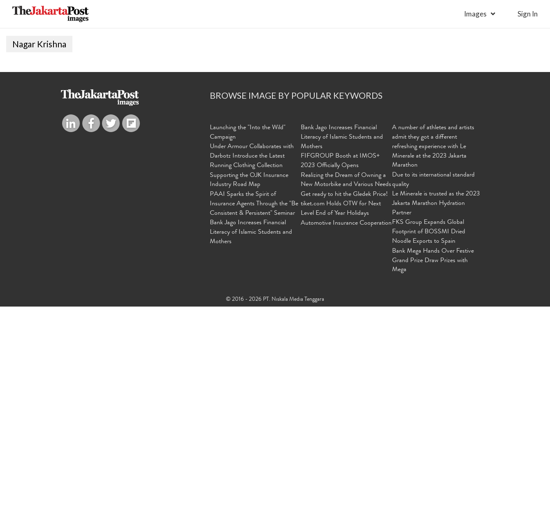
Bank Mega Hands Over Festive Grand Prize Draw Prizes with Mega (433, 484)
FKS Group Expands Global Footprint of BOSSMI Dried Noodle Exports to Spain (428, 457)
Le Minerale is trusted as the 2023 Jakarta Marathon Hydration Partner (436, 428)
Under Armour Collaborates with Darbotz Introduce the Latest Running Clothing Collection (252, 381)
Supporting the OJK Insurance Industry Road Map (249, 405)
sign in (528, 13)
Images (475, 13)
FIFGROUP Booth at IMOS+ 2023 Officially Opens (340, 386)
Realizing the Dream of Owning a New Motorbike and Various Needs (346, 405)
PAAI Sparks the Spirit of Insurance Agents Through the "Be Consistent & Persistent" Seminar (254, 428)
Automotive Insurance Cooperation (346, 447)
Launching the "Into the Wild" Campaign (247, 358)
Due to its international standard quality (433, 405)
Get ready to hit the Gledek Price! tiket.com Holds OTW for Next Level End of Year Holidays (344, 428)
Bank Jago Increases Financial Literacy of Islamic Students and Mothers (251, 457)
